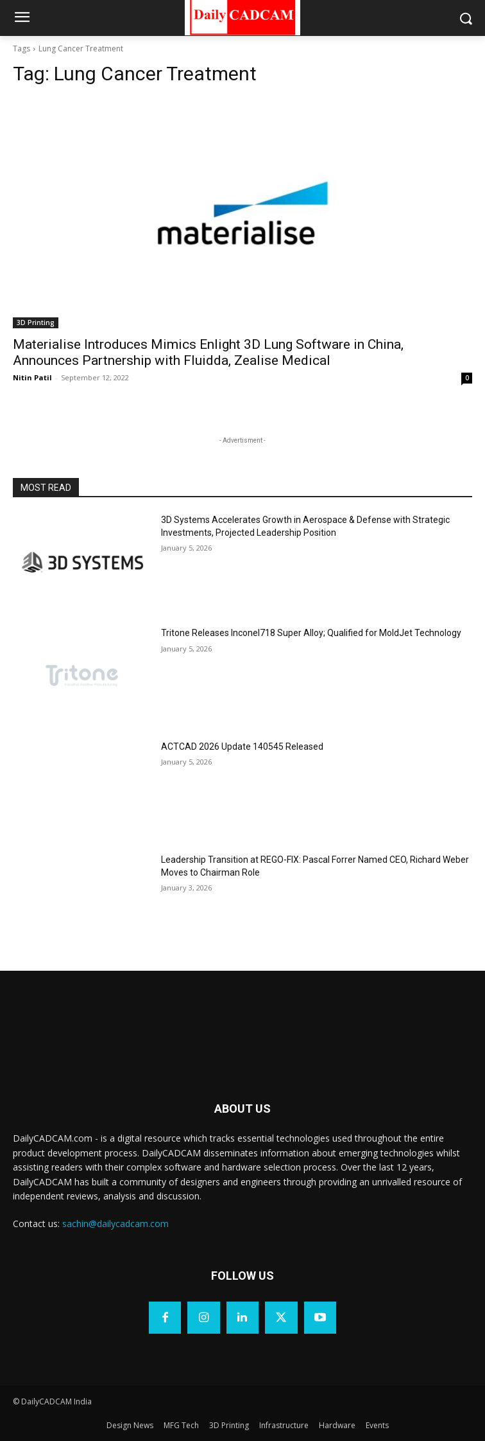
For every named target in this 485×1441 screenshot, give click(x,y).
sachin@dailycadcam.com (115, 1223)
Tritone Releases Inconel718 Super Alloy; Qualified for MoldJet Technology (311, 633)
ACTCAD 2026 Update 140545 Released (242, 746)
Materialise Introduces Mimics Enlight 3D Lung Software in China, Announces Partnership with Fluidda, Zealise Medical (208, 352)
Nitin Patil (32, 377)
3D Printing (36, 322)
